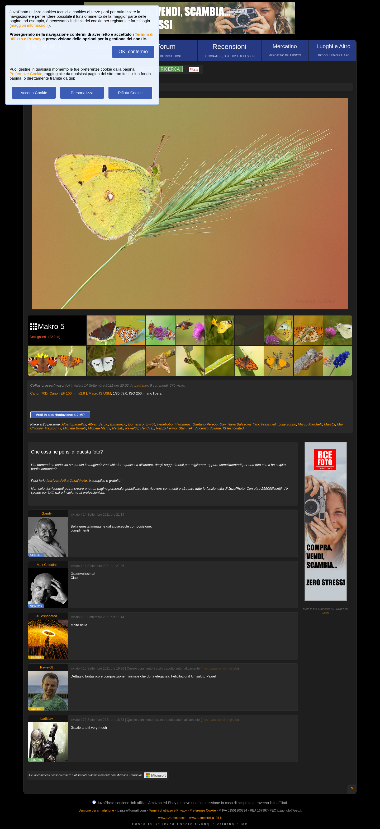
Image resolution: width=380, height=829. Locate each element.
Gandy (46, 513)
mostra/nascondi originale (220, 668)
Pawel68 (132, 428)
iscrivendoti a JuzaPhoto (66, 481)
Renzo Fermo (166, 428)
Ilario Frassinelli (265, 424)
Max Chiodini (46, 565)
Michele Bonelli (74, 428)
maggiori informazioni (30, 25)
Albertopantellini (73, 424)
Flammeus (183, 424)
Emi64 (150, 424)
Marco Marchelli (310, 424)
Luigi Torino (287, 424)
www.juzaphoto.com (172, 818)
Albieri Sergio (98, 424)
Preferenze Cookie (26, 73)
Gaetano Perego (204, 424)
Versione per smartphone (96, 810)
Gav (223, 424)
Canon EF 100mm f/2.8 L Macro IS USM (80, 393)
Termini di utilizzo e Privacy (168, 810)
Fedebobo (165, 424)
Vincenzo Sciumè (207, 428)
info (326, 613)
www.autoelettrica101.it (205, 818)
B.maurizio (118, 424)
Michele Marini (99, 428)
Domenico (136, 424)
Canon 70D (39, 393)
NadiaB (118, 428)
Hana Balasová (239, 424)
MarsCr (329, 424)
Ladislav (141, 385)
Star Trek (186, 428)
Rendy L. (147, 428)
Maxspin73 (53, 428)
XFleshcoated (233, 428)
